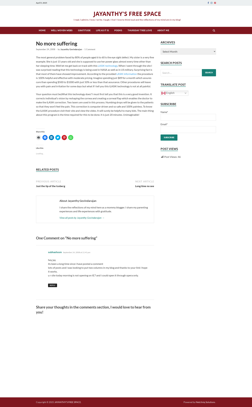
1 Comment (89, 49)
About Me (163, 30)
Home (42, 30)
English (168, 93)
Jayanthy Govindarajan (71, 49)
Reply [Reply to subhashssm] (52, 285)
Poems (118, 30)
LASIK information (126, 73)
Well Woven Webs (61, 30)
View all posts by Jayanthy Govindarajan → (81, 217)
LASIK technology (107, 65)
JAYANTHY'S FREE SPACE (127, 14)
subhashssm (55, 252)
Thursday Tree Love (140, 30)
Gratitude (84, 30)
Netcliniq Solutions (205, 402)
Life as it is (102, 30)
